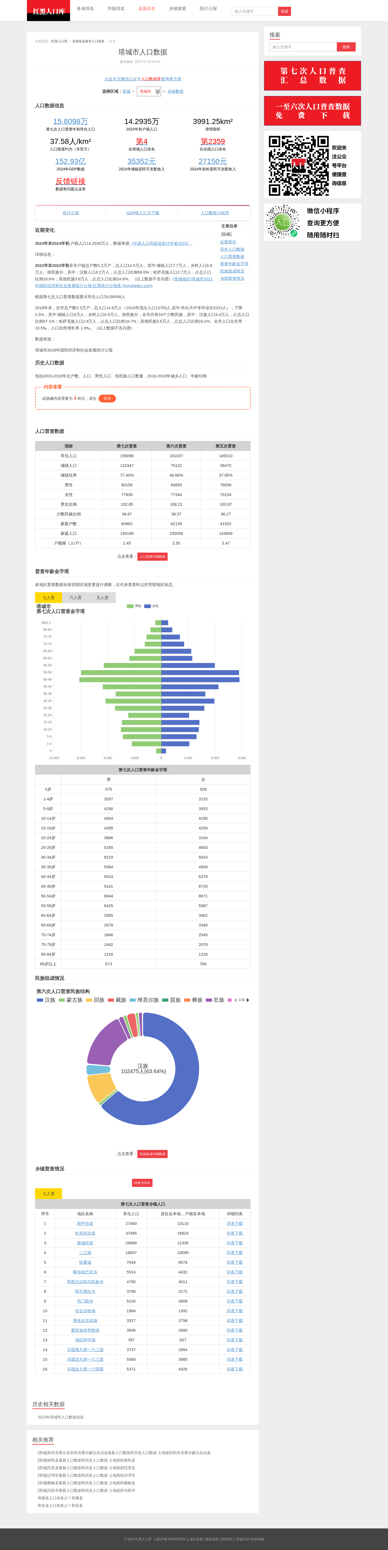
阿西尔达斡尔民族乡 (85, 1281)
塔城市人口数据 (142, 52)
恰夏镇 (85, 1262)
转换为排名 (142, 1183)
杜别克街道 (85, 1233)
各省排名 (85, 8)
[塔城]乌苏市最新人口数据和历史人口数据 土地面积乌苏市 (86, 1490)
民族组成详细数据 (152, 1154)
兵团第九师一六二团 (85, 1349)
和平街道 (85, 1223)
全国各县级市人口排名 (88, 41)
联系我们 (227, 1539)
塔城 (126, 91)
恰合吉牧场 (85, 1310)
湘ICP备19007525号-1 (172, 1539)
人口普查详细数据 (152, 557)
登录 (107, 398)
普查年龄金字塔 (234, 263)
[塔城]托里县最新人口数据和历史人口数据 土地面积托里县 (86, 1468)
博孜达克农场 (85, 1320)
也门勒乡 (85, 1301)
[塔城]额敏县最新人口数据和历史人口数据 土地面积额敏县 (86, 1483)
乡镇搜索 (177, 8)
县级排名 (146, 8)
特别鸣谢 (257, 1539)
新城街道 (85, 1243)
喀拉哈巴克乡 (85, 1272)
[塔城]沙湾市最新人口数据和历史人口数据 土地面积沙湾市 (86, 1475)
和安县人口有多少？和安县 (60, 1505)
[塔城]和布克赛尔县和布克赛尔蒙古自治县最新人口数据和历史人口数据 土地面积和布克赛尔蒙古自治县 (124, 1453)
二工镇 (85, 1252)
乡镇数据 (175, 91)
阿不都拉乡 (85, 1291)
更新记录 (243, 1539)
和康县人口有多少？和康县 (60, 1498)
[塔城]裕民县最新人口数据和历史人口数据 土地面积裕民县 (86, 1460)
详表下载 (235, 1223)
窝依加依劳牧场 (85, 1330)
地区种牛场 (85, 1340)
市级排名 (116, 8)
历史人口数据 (232, 249)
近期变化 (228, 242)
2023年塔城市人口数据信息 (61, 1417)
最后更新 (196, 1539)
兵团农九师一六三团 (85, 1359)
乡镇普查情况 (232, 278)
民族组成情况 (232, 271)
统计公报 (208, 8)
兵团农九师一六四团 (85, 1369)
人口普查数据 (232, 256)
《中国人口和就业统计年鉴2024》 (160, 243)
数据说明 (211, 1539)
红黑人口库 (48, 10)
